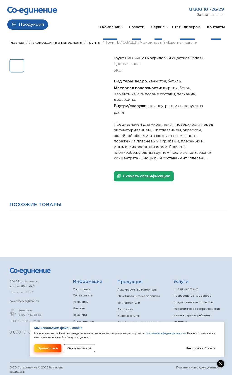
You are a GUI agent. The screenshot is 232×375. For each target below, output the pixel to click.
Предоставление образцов (193, 302)
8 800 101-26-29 (206, 9)
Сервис (157, 27)
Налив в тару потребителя (192, 315)
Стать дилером (186, 27)
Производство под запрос (192, 295)
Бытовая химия (128, 315)
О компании (109, 27)
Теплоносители (129, 302)
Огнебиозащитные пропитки (139, 296)
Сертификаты (83, 295)
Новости (136, 27)
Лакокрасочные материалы (55, 42)
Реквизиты (80, 301)
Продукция (130, 281)
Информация (87, 281)
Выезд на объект (186, 289)
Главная (17, 42)
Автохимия (125, 309)
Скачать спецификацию (146, 176)
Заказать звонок (210, 15)
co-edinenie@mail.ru (24, 301)
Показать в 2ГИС (22, 292)
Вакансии (80, 315)
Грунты (94, 42)
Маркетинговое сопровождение (197, 308)
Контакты (216, 27)
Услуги (181, 281)
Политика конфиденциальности (199, 367)
